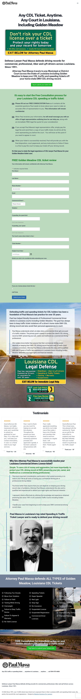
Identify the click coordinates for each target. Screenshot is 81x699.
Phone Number (16, 186)
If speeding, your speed (18, 226)
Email (14, 193)
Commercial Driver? (18, 201)
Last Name (15, 178)
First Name (15, 171)
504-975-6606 (55, 671)
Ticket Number (16, 244)
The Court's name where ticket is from (23, 236)
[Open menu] (77, 3)
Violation (15, 208)
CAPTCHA (15, 292)
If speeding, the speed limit (19, 215)
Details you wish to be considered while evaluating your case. (29, 258)
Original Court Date (18, 251)
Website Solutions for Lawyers (43, 694)
